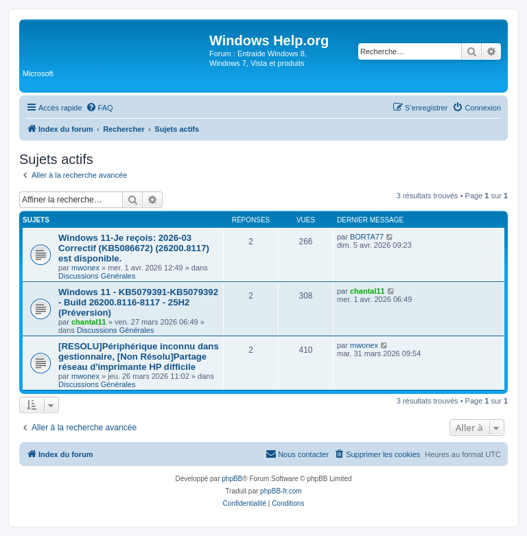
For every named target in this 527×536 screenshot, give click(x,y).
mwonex (85, 268)
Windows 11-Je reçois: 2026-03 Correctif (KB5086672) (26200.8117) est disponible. (133, 248)
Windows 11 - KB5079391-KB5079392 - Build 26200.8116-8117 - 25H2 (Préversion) (138, 302)
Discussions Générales (97, 276)
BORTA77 (367, 237)
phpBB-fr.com (281, 491)
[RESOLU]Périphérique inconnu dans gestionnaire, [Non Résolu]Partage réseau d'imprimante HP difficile (138, 356)
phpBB (232, 478)
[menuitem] (99, 108)
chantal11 (88, 322)
